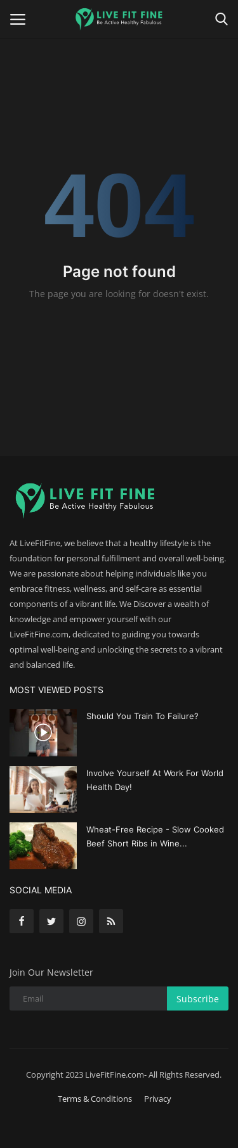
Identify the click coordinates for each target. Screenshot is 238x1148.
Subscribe (197, 999)
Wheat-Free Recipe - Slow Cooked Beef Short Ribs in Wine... (155, 836)
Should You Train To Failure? (142, 716)
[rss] (111, 921)
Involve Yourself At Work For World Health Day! (154, 780)
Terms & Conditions (95, 1098)
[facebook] (22, 921)
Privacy (157, 1098)
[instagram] (81, 921)
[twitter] (51, 921)
